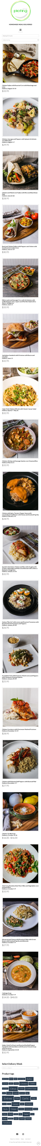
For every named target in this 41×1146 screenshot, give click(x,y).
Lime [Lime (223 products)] (22, 1104)
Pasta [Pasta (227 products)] (4, 1114)
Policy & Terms (14, 1139)
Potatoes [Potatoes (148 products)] (16, 1114)
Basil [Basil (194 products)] (11, 1078)
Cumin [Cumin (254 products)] (16, 1093)
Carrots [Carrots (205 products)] (5, 1083)
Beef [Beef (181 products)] (15, 1079)
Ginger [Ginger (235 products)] (34, 1098)
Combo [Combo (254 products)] (21, 1088)
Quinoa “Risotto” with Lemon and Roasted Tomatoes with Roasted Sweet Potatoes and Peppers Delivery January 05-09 (20, 623)
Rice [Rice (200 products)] (20, 1114)
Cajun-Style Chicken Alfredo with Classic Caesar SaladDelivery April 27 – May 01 (19, 409)
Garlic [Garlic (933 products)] (25, 1098)
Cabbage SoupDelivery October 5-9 (9, 993)
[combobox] (20, 1068)
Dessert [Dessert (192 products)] (22, 1093)
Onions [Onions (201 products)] (21, 1109)
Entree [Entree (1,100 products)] (8, 1098)
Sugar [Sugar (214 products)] (16, 1118)
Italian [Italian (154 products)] (9, 1103)
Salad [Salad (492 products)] (26, 1114)
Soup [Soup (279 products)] (5, 1118)
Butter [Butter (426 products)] (29, 1079)
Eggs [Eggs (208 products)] (27, 1093)
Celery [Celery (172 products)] (10, 1083)
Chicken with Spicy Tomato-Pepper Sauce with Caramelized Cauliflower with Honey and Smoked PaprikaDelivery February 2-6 (20, 514)
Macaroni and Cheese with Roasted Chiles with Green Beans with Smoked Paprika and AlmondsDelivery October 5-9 (19, 941)
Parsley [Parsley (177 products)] (35, 1109)
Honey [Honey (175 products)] (4, 1104)
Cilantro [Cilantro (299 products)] (32, 1083)
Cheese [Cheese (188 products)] (16, 1083)
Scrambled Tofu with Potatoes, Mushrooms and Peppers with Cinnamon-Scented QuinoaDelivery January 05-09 (20, 677)
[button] (20, 30)
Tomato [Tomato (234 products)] (28, 1118)
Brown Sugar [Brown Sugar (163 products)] (21, 1078)
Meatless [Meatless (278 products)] (29, 1104)
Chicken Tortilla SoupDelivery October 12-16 (9, 834)
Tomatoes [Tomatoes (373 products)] (7, 1123)
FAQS (22, 1139)
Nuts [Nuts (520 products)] (5, 1109)
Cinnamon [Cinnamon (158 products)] (5, 1088)
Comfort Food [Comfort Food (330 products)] (31, 1089)
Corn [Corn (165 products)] (4, 1093)
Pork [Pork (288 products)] (10, 1114)
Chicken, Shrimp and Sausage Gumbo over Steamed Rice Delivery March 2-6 (20, 461)
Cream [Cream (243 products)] (9, 1093)
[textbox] (20, 1068)
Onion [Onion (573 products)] (13, 1109)
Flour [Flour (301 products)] (17, 1098)
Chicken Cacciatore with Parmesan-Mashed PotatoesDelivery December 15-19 (19, 730)
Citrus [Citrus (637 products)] (13, 1088)
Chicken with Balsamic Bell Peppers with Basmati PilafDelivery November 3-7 (19, 782)
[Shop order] (20, 40)
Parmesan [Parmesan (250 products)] (28, 1109)
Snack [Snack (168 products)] (32, 1114)
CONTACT (28, 1139)
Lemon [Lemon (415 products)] (15, 1104)
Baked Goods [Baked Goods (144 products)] (5, 1078)
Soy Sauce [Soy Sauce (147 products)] (10, 1118)
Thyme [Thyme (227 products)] (22, 1118)
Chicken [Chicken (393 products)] (24, 1084)
